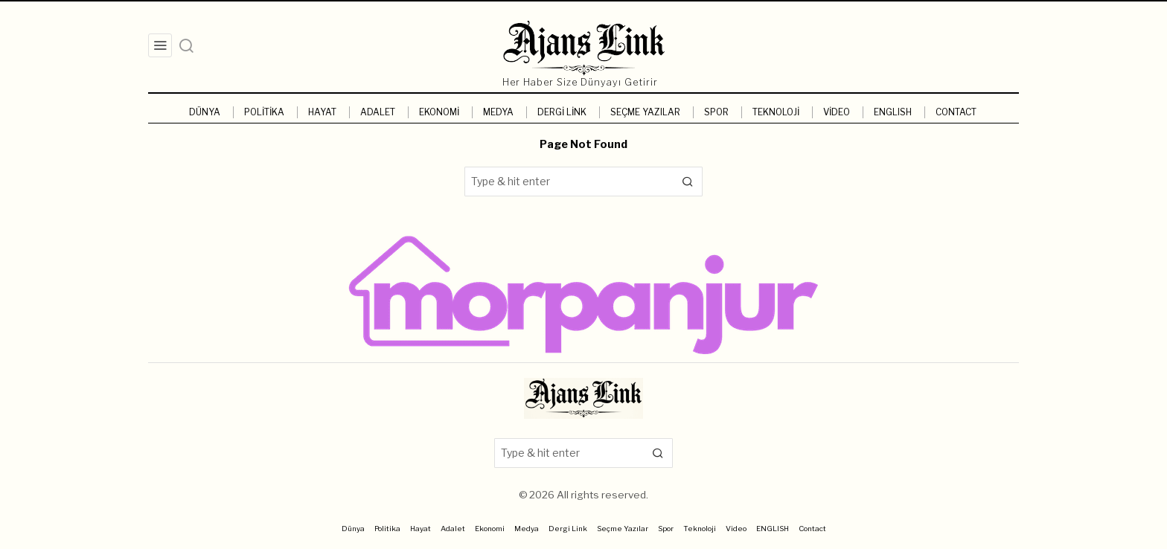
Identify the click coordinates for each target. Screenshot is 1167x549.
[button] (688, 181)
